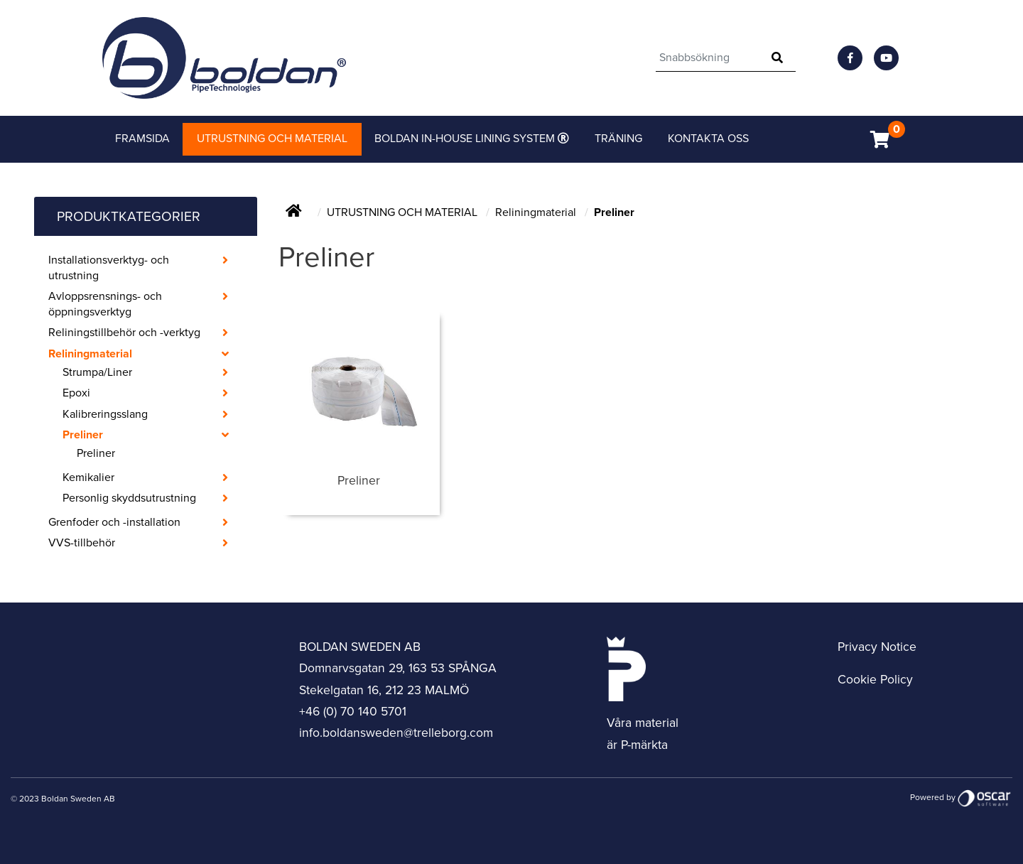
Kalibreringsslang (105, 414)
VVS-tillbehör (81, 543)
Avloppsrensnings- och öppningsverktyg (105, 304)
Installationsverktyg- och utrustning (108, 268)
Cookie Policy (875, 679)
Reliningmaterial (90, 354)
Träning (618, 138)
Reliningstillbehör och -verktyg (124, 332)
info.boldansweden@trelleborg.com (396, 732)
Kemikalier (88, 477)
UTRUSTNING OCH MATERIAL (403, 212)
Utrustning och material (272, 138)
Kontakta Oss (708, 138)
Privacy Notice (877, 646)
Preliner (83, 435)
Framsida (142, 138)
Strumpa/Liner (97, 372)
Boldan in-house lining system (466, 138)
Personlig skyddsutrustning (129, 498)
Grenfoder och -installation (114, 522)
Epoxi (76, 393)
